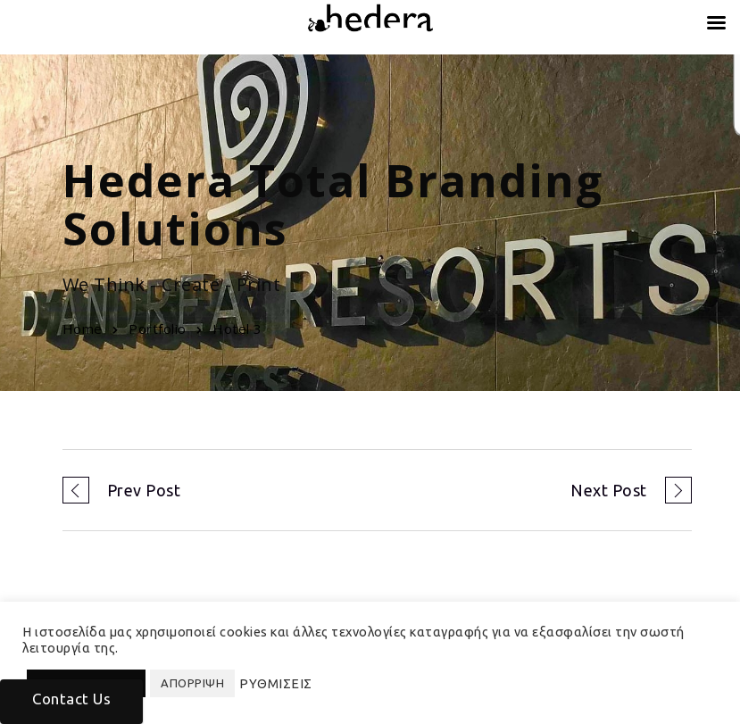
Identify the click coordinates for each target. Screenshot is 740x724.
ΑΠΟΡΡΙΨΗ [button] (192, 683)
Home (82, 328)
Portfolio (158, 328)
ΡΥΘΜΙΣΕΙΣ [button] (275, 683)
